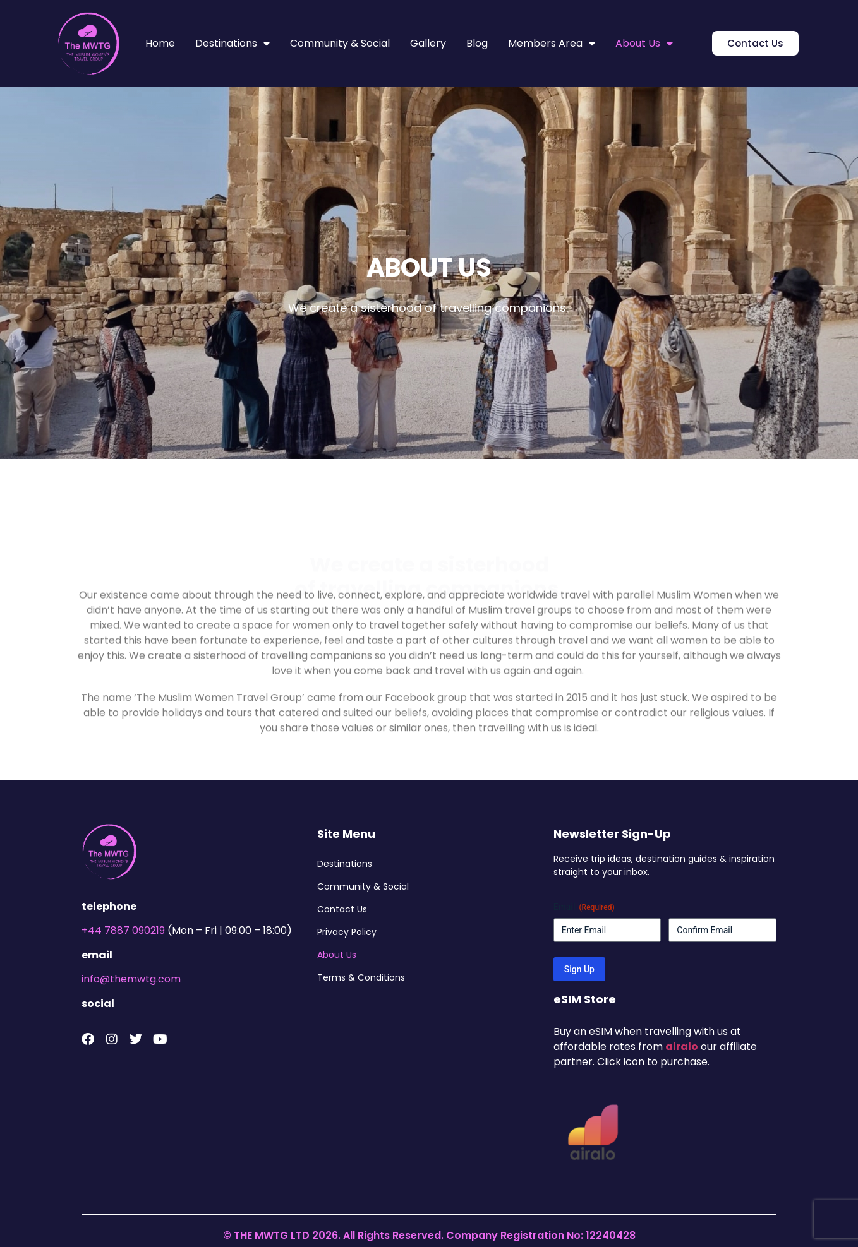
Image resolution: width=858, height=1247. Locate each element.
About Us (644, 43)
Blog (477, 43)
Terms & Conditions (361, 977)
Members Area (551, 43)
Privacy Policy (347, 932)
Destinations (232, 43)
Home (160, 43)
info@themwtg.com (131, 979)
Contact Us (342, 909)
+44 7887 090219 (123, 930)
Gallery (428, 43)
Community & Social (340, 43)
